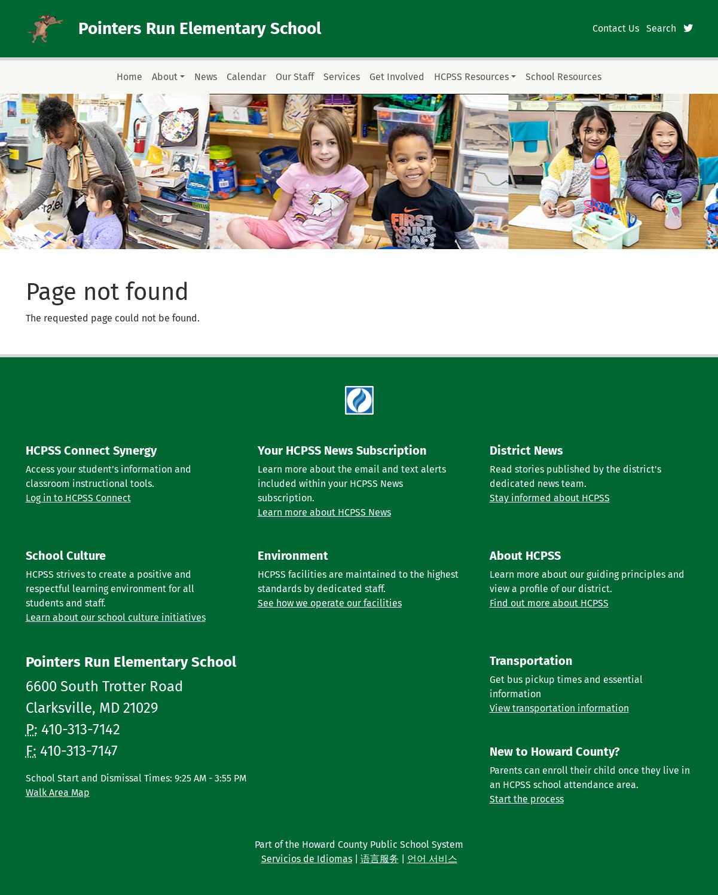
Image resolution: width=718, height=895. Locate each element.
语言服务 (379, 859)
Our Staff (295, 76)
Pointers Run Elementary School (199, 28)
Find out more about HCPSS (549, 603)
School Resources (563, 76)
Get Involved (396, 76)
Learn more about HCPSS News (324, 512)
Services (341, 76)
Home (129, 76)
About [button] (165, 76)
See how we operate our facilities (330, 603)
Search (661, 28)
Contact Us (615, 28)
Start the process (527, 799)
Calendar (246, 76)
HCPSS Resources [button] (471, 76)
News (205, 76)
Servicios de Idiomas (306, 859)
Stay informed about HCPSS (550, 498)
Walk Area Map (58, 792)
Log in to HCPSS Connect (78, 498)
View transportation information (559, 708)
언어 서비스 (432, 859)
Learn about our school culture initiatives (116, 617)
